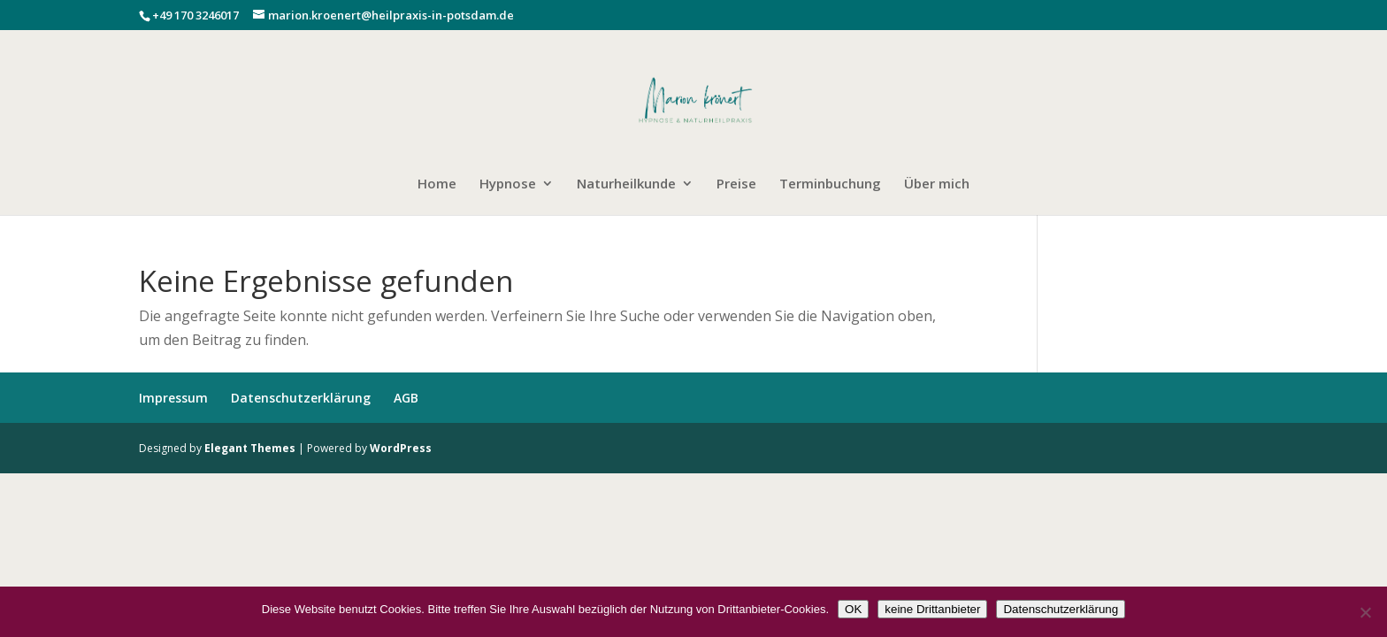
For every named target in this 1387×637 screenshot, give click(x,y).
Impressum (173, 397)
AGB (406, 397)
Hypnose (507, 184)
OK (853, 609)
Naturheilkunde (626, 184)
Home (437, 184)
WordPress (401, 448)
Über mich (936, 184)
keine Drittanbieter (932, 609)
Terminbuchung (830, 184)
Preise (736, 184)
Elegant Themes (249, 448)
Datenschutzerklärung (301, 397)
